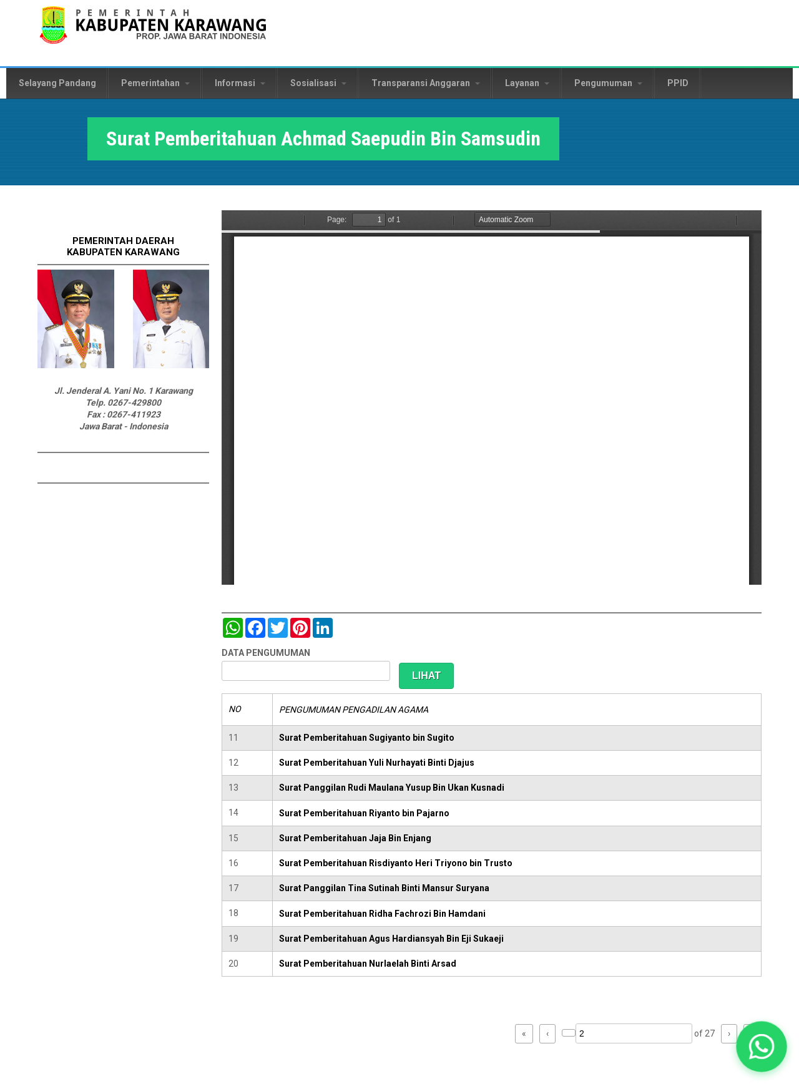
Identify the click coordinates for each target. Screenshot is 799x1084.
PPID (678, 83)
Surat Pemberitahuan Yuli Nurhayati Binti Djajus (376, 763)
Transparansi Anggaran (425, 83)
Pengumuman (608, 83)
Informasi (240, 83)
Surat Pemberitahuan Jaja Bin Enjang (355, 838)
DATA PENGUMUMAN (266, 653)
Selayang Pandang (57, 83)
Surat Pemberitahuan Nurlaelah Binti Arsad (367, 964)
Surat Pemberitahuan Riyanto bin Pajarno (364, 813)
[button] (761, 1046)
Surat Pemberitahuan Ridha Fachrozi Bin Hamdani (382, 914)
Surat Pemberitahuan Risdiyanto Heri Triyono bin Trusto (395, 863)
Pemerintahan (155, 83)
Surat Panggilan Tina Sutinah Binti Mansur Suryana (384, 888)
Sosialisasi (318, 83)
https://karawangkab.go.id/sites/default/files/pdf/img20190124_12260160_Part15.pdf (492, 397)
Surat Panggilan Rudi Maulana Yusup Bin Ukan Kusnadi (391, 788)
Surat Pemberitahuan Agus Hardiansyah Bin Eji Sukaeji (391, 939)
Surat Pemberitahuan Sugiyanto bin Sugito (366, 738)
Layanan (527, 83)
